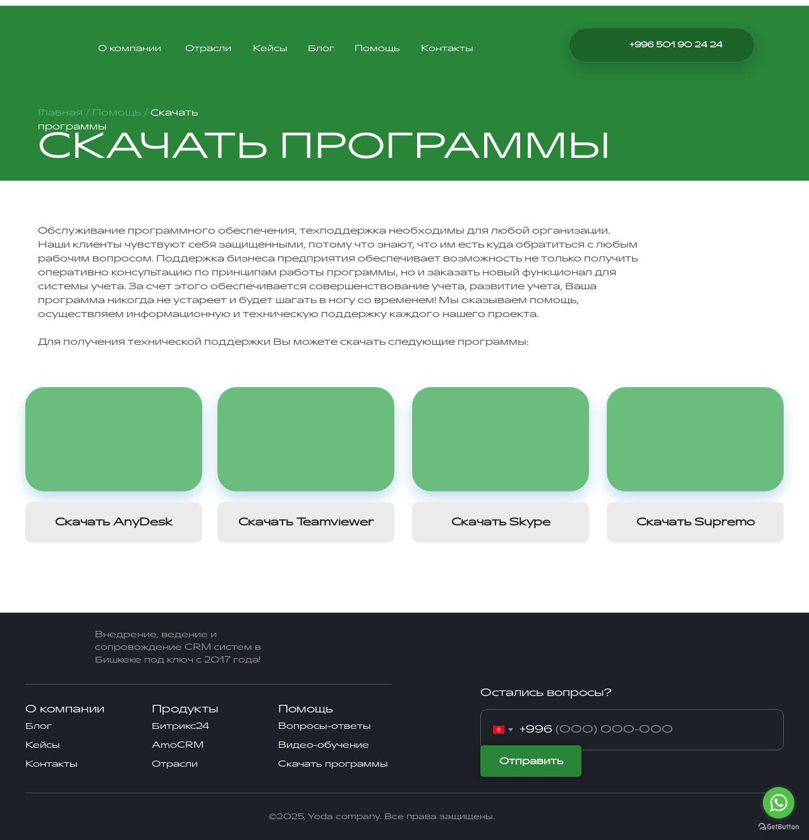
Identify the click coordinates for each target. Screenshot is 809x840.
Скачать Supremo (695, 522)
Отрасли (208, 48)
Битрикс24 (180, 726)
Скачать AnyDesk (114, 522)
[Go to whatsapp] (778, 803)
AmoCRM (178, 745)
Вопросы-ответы (324, 726)
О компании (129, 48)
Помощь (377, 48)
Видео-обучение (323, 745)
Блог (321, 48)
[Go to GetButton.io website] (778, 827)
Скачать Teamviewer (306, 522)
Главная (61, 112)
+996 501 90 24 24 (676, 44)
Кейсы (270, 48)
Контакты (447, 48)
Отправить (531, 761)
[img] (609, 44)
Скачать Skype (500, 522)
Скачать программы (333, 764)
